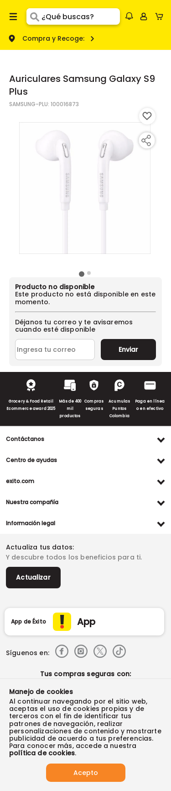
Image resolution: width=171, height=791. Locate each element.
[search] (80, 16)
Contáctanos (25, 439)
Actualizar (33, 577)
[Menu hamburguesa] (13, 16)
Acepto (85, 772)
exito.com (20, 481)
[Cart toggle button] (161, 16)
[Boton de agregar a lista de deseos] (147, 116)
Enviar (128, 349)
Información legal (30, 523)
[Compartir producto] (146, 140)
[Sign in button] (143, 16)
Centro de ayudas (31, 460)
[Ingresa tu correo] (55, 349)
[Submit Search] (33, 16)
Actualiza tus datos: (40, 547)
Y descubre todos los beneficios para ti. (74, 557)
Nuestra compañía (32, 502)
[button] (129, 16)
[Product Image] (84, 188)
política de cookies (42, 753)
